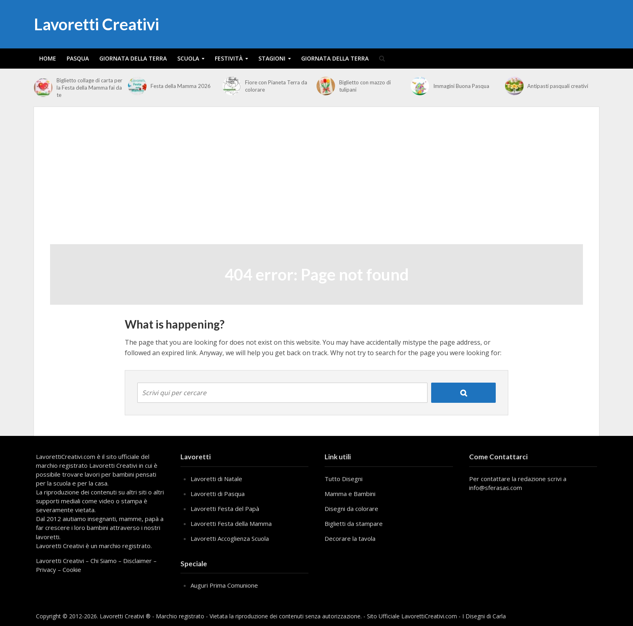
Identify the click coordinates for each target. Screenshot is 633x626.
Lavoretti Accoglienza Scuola (230, 538)
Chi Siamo (103, 561)
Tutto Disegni (344, 479)
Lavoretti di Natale (216, 479)
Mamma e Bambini (350, 494)
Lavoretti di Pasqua (218, 494)
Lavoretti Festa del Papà (225, 509)
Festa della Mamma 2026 (181, 86)
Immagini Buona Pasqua (461, 86)
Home (47, 58)
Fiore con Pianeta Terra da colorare (276, 86)
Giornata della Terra (133, 58)
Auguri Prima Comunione (224, 585)
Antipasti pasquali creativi (557, 86)
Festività (229, 58)
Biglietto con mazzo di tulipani (365, 86)
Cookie (72, 569)
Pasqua (78, 58)
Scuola (188, 58)
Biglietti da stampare (354, 523)
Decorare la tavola (350, 538)
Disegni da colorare (351, 509)
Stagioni (271, 58)
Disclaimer (137, 561)
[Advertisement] (316, 183)
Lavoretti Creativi (96, 24)
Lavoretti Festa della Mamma (231, 523)
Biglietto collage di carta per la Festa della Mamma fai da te (89, 87)
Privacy (46, 569)
